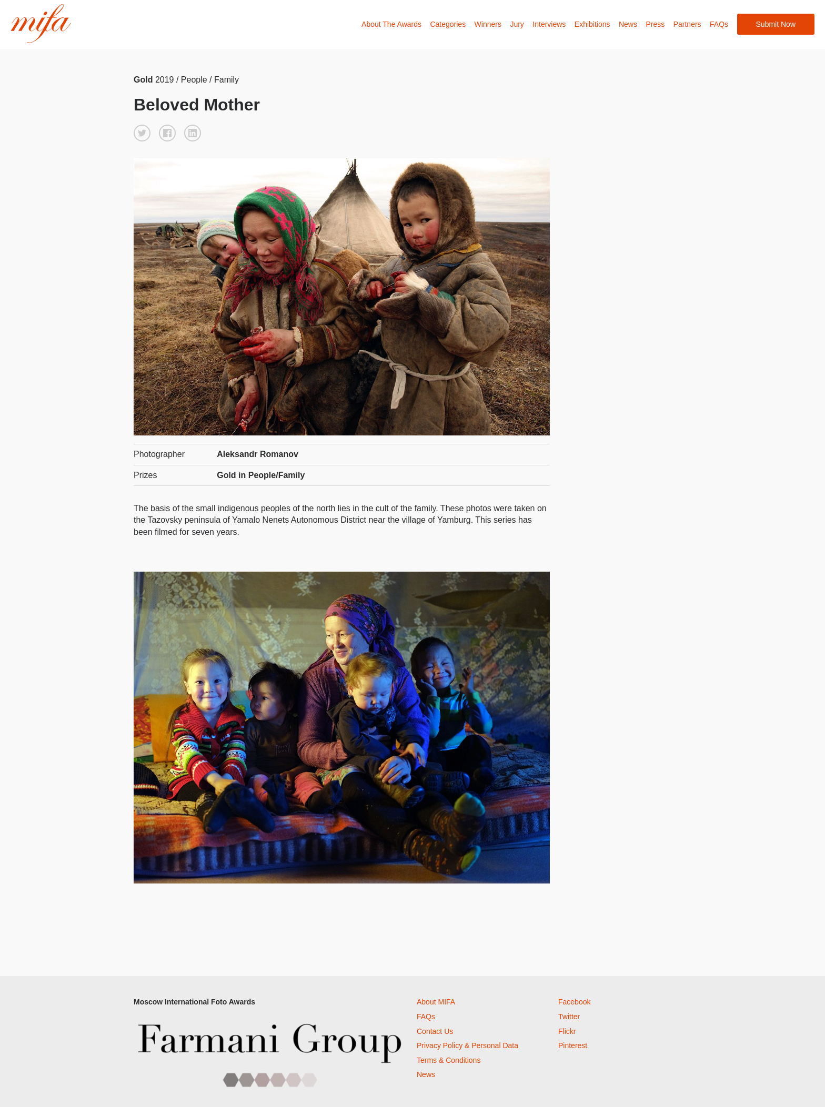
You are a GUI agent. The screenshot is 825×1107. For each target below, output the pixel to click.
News (628, 24)
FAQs (719, 24)
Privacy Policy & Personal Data (467, 1045)
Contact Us (435, 1031)
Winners (488, 24)
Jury (517, 24)
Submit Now (776, 24)
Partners (687, 24)
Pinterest (572, 1045)
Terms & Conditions (448, 1060)
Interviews (549, 24)
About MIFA (436, 1002)
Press (655, 24)
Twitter (569, 1016)
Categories (448, 24)
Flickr (567, 1031)
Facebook (574, 1002)
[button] (142, 133)
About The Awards (391, 24)
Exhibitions (592, 24)
